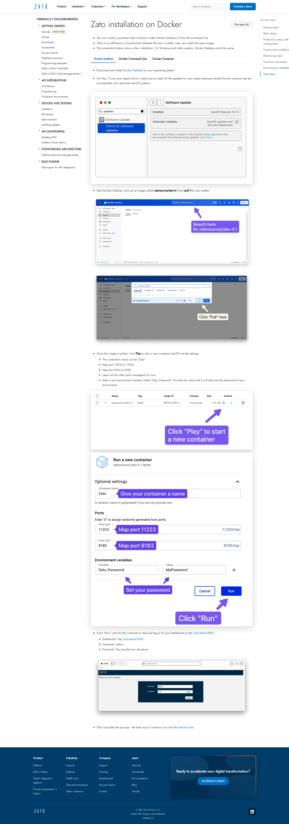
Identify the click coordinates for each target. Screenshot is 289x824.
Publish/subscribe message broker (60, 155)
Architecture (48, 86)
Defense (70, 772)
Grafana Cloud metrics (54, 142)
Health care (72, 778)
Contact (103, 791)
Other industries (74, 791)
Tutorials (54, 32)
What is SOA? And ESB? (55, 68)
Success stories (50, 53)
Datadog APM (49, 137)
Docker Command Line (133, 59)
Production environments (55, 96)
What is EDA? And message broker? (61, 73)
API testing (47, 114)
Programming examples (54, 63)
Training (103, 772)
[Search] (209, 6)
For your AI (242, 24)
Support (142, 6)
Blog (134, 785)
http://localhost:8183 (201, 633)
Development (106, 778)
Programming (49, 91)
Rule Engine (50, 162)
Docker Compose (163, 59)
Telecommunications (77, 785)
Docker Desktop (103, 59)
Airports (70, 765)
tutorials (182, 727)
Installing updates (51, 125)
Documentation (140, 778)
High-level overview (52, 58)
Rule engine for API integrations (58, 167)
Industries (77, 6)
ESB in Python (40, 772)
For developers (120, 6)
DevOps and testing (57, 103)
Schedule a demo (243, 6)
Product (61, 6)
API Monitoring (53, 131)
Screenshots (48, 47)
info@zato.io (148, 818)
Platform (37, 765)
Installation (47, 109)
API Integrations (54, 80)
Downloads (48, 42)
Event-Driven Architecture (61, 149)
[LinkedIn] (252, 811)
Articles (45, 37)
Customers (97, 6)
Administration (49, 119)
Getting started (53, 26)
